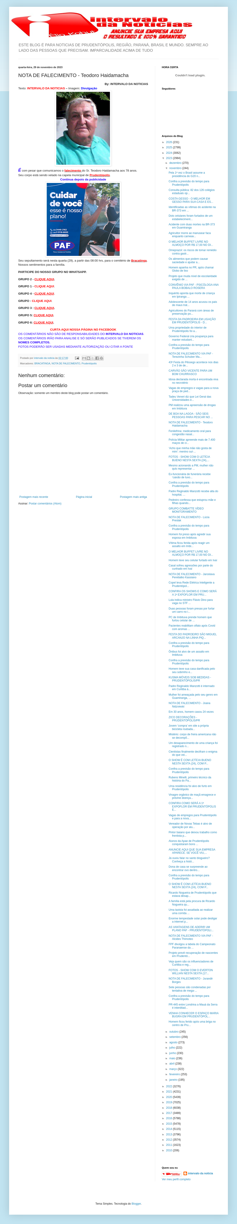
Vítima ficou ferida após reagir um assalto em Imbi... (189, 544)
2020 (169, 1097)
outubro (174, 1031)
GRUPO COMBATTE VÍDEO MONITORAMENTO (186, 510)
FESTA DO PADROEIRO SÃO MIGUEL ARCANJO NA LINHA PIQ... (192, 636)
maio (172, 1058)
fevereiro (175, 1074)
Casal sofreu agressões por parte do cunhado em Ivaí (191, 567)
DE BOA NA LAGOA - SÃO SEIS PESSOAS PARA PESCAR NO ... (191, 415)
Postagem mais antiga (133, 497)
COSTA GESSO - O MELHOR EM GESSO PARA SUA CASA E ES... (191, 200)
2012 (169, 1139)
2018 (169, 1107)
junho (173, 1053)
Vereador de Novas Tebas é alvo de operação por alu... (190, 825)
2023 (169, 158)
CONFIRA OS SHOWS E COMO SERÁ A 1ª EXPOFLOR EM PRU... (193, 593)
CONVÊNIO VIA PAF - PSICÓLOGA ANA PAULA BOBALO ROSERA (194, 286)
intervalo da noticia (44, 358)
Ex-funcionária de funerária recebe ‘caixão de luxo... (190, 476)
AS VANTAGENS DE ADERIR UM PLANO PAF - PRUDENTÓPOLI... (191, 929)
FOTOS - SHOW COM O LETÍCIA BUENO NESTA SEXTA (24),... (189, 458)
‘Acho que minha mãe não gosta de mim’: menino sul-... (190, 450)
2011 (169, 1145)
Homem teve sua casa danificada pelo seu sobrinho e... (192, 670)
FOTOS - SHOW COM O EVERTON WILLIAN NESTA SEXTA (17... (191, 972)
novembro (175, 168)
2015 (169, 1123)
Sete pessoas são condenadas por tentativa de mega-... (190, 989)
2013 (169, 1134)
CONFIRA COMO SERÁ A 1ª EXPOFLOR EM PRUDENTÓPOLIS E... (192, 806)
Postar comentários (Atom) (45, 503)
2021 (169, 1091)
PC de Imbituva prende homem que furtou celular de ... (190, 619)
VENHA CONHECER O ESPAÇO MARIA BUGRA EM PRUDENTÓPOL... (194, 1015)
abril (172, 1063)
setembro (175, 1037)
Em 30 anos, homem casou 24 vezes (191, 711)
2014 (169, 1129)
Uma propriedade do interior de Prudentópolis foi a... (187, 329)
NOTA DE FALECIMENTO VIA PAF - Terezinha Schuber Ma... (191, 355)
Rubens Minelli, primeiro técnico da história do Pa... (190, 779)
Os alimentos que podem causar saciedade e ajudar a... (188, 260)
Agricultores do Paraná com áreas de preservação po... (191, 312)
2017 (169, 1113)
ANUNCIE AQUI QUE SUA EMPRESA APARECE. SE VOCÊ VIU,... (192, 851)
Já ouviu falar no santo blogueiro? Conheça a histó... (189, 859)
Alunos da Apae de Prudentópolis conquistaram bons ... (189, 842)
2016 (169, 1118)
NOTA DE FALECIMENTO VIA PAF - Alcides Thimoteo (191, 937)
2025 (169, 147)
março (173, 1069)
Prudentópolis (89, 363)
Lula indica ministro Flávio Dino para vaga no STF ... (191, 601)
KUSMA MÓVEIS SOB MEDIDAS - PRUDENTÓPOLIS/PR (190, 679)
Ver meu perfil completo (176, 1179)
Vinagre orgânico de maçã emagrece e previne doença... (192, 796)
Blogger (136, 1203)
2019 (169, 1102)
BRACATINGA (42, 363)
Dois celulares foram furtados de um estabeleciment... (191, 217)
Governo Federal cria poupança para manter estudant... (191, 338)
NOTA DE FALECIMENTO (66, 363)
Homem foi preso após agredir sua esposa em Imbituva (190, 536)
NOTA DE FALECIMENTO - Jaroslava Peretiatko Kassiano (192, 576)
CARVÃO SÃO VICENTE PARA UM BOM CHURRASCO (190, 372)
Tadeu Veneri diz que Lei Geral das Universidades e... (190, 398)
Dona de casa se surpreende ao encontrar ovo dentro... (188, 868)
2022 (169, 1086)
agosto (173, 1042)
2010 (169, 1150)
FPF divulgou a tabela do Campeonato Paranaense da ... (192, 946)
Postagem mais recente (33, 497)
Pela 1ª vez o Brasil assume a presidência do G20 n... (187, 174)
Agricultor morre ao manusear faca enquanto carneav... (190, 234)
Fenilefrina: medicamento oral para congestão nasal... (190, 432)
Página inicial (84, 497)
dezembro (175, 163)
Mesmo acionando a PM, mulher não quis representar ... (191, 467)
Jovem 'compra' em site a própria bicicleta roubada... (189, 727)
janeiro (173, 1079)
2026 (169, 142)
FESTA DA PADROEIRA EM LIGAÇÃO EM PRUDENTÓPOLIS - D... (192, 321)
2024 (169, 152)
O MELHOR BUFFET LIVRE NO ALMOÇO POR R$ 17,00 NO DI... (191, 243)
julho (172, 1047)
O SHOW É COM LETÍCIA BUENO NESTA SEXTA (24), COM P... (190, 762)
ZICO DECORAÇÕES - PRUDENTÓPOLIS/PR (184, 719)
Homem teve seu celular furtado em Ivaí (193, 560)
